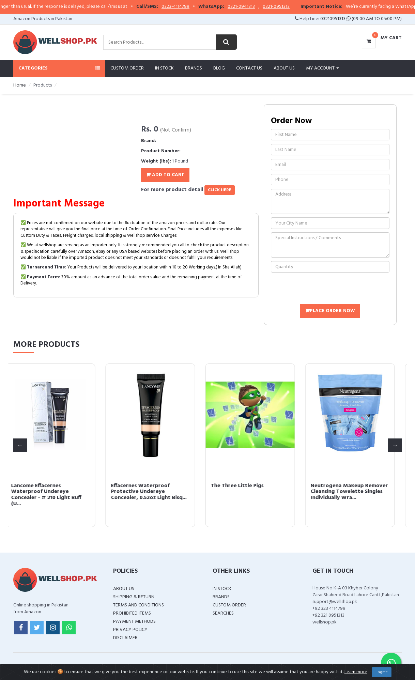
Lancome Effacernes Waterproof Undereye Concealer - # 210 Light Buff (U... (54, 494)
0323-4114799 (186, 6)
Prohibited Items (132, 613)
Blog (219, 68)
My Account (322, 68)
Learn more (355, 672)
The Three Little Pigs (244, 485)
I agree (381, 672)
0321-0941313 (252, 6)
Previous (20, 445)
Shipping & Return (133, 597)
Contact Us (249, 68)
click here (219, 190)
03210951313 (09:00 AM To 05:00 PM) (361, 19)
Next (395, 445)
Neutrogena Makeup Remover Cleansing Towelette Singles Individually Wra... (357, 491)
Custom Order (127, 68)
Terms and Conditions (138, 605)
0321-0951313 (287, 6)
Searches (223, 613)
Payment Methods (134, 621)
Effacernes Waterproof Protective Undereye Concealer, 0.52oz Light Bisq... (156, 491)
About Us (284, 68)
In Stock (164, 68)
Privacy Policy (130, 630)
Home (19, 85)
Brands (193, 68)
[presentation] (322, 289)
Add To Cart (165, 175)
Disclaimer (125, 638)
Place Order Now (330, 311)
